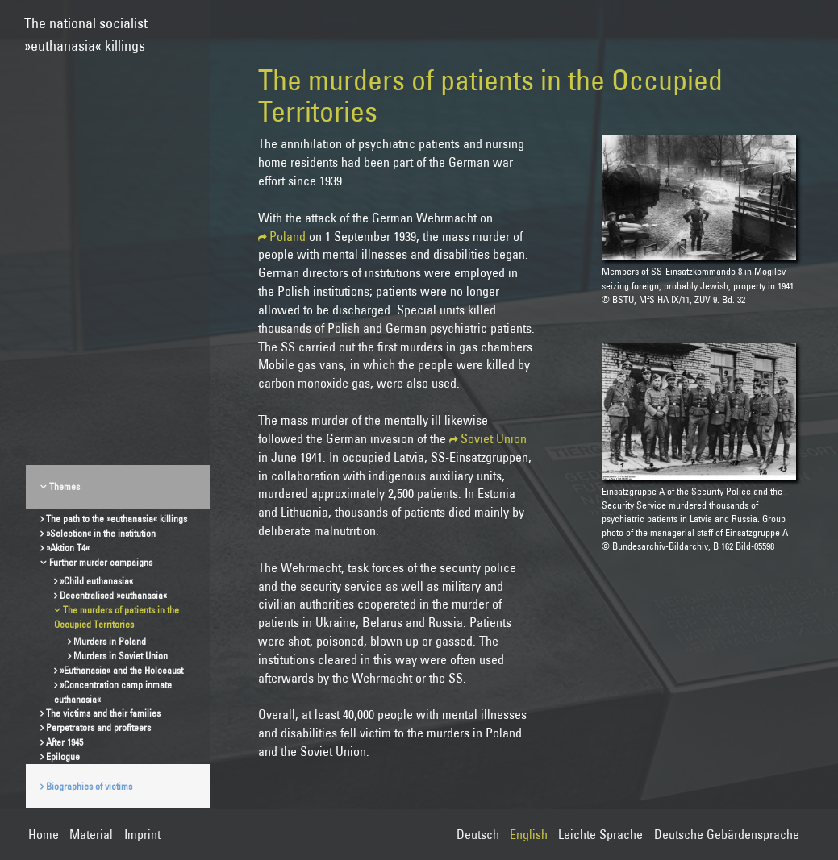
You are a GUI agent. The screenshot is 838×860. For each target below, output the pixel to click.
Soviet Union (494, 438)
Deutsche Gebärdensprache (726, 834)
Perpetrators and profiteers (98, 727)
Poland (287, 236)
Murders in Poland (109, 641)
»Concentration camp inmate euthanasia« (113, 692)
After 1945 (64, 742)
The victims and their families (103, 713)
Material (91, 834)
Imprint (142, 834)
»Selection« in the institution (101, 533)
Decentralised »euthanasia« (113, 595)
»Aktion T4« (68, 548)
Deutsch (478, 834)
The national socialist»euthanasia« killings (86, 27)
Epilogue (63, 756)
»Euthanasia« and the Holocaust (121, 670)
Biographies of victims (89, 786)
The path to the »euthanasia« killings (116, 519)
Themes (64, 486)
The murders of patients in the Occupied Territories (116, 617)
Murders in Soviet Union (120, 656)
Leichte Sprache (600, 834)
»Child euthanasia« (96, 581)
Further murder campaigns (100, 562)
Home (43, 834)
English (529, 834)
